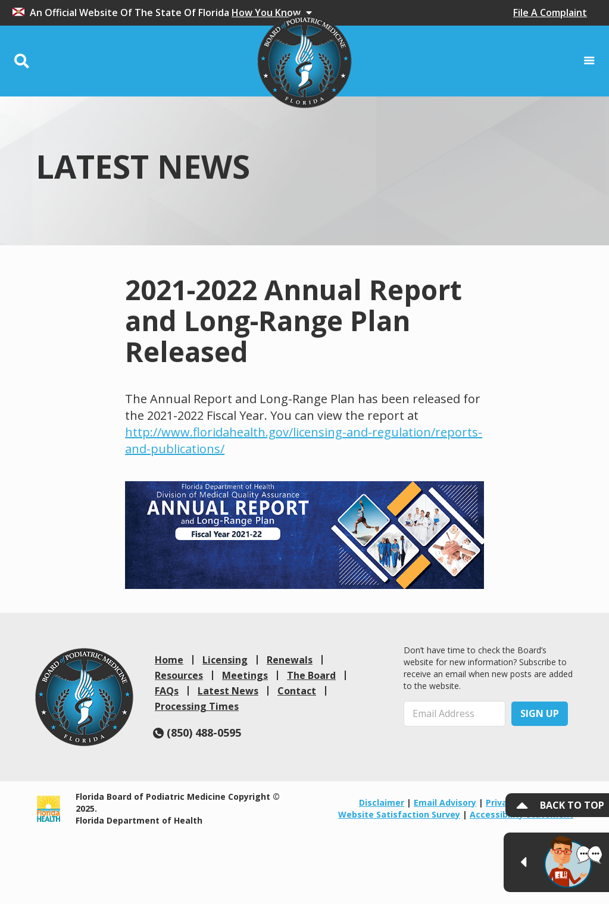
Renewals (290, 660)
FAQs (167, 691)
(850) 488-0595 (197, 732)
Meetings (245, 675)
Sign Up (539, 713)
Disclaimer (381, 802)
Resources (179, 675)
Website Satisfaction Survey (399, 814)
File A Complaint (550, 12)
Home (169, 660)
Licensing (225, 660)
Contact (296, 691)
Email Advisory (445, 802)
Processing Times (197, 706)
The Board (311, 675)
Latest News (228, 691)
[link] (84, 697)
